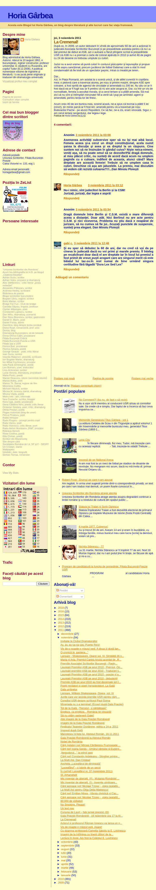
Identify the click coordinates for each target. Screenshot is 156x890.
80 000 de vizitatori (72, 800)
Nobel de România (71, 741)
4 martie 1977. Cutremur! (93, 526)
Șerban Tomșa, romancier (16, 454)
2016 (61, 611)
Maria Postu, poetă (13, 375)
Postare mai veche (142, 378)
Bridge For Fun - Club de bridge (19, 304)
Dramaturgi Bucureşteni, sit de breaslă (23, 333)
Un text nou (67, 808)
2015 (61, 615)
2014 (61, 618)
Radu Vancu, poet (12, 423)
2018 (61, 607)
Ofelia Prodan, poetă (14, 409)
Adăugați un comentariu (72, 277)
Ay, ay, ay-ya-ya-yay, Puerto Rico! (80, 644)
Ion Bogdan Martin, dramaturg (18, 359)
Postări (62, 590)
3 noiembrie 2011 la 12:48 (91, 243)
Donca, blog (9, 330)
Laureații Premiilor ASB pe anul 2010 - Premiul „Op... (91, 667)
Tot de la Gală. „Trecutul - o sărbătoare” (84, 708)
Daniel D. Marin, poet (14, 319)
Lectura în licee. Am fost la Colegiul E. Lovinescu (89, 838)
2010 (61, 878)
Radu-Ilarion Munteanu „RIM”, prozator (23, 428)
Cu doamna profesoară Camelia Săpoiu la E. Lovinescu (93, 830)
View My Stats (10, 472)
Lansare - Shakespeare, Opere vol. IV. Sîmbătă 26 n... (92, 656)
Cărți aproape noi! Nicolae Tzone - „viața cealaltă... (90, 786)
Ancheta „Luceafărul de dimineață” (81, 763)
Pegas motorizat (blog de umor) (19, 412)
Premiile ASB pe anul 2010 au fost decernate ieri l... (91, 682)
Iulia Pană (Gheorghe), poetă (18, 364)
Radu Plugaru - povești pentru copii (21, 420)
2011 (61, 629)
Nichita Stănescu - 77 (91, 546)
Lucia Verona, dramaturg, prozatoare (22, 372)
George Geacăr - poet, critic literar (21, 351)
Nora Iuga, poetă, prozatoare (18, 401)
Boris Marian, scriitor (13, 301)
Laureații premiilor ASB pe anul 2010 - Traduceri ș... (91, 670)
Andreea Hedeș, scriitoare (16, 290)
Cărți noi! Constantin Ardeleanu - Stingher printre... (90, 756)
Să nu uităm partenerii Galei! (77, 715)
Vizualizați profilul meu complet (20, 81)
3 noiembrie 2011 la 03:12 (105, 185)
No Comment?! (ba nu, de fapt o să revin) (103, 399)
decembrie (67, 633)
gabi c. (68, 243)
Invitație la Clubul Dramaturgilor (79, 641)
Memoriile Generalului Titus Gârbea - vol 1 (103, 419)
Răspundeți (71, 174)
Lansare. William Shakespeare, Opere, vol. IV (87, 693)
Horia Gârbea (30, 15)
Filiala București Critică (15, 338)
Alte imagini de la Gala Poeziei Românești (85, 719)
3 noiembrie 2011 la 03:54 (93, 209)
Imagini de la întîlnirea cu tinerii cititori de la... (87, 834)
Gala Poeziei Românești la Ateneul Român (85, 737)
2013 (61, 622)
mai (63, 860)
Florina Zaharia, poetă (14, 348)
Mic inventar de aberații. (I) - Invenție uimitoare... (89, 782)
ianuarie (66, 875)
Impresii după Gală (72, 730)
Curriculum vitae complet (16, 99)
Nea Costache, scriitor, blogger (19, 399)
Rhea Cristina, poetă (13, 433)
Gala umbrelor (69, 689)
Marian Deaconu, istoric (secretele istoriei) (25, 378)
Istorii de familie (11, 102)
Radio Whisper (10, 417)
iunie (64, 856)
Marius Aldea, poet (12, 380)
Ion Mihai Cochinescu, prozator (19, 362)
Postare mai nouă (64, 378)
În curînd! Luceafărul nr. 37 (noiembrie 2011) (87, 771)
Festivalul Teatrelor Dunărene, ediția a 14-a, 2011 (89, 726)
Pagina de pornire (103, 378)
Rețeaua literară (11, 431)
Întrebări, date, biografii (15, 452)
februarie (66, 871)
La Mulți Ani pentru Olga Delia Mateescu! (84, 789)
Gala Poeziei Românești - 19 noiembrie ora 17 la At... (92, 815)
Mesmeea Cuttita (12, 386)
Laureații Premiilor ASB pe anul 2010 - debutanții (89, 678)
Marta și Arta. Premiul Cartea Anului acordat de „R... (91, 659)
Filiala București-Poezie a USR (19, 341)
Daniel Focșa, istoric (13, 322)
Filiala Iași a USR (12, 343)
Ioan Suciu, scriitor (12, 354)
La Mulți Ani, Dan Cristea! (75, 760)
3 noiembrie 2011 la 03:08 (93, 135)
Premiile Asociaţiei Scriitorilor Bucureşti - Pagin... (89, 663)
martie (65, 867)
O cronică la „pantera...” (74, 652)
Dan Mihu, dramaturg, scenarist (19, 314)
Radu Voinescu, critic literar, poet (20, 425)
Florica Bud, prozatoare (15, 346)
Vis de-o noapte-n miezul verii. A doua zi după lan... (90, 648)
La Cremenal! (68, 819)
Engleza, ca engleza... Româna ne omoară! (86, 711)
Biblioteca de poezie (13, 293)
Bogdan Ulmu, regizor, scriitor (18, 298)
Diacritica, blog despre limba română (22, 325)
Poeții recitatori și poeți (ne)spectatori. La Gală (88, 685)
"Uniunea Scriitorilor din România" (20, 269)
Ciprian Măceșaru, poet (15, 309)
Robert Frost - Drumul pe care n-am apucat (87, 479)
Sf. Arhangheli (69, 774)
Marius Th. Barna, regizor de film (20, 383)
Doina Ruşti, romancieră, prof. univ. (21, 327)
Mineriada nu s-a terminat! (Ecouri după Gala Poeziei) (92, 704)
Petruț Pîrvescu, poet (14, 415)
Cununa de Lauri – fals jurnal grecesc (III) (85, 812)
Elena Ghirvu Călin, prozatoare (19, 335)
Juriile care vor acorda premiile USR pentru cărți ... (90, 696)
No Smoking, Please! (73, 804)
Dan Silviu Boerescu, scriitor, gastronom (24, 317)
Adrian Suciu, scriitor (13, 277)
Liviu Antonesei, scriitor (15, 370)
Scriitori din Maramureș (15, 438)
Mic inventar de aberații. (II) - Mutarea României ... (90, 778)
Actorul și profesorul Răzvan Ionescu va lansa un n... (91, 823)
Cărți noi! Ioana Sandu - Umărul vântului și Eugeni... (91, 748)
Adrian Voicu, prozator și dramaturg (21, 280)
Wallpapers (8, 449)
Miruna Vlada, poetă (13, 393)
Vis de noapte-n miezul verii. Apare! (81, 827)
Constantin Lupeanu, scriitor (17, 311)
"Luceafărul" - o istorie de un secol (81, 767)
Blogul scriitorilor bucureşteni (18, 296)
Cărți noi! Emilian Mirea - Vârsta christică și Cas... (89, 793)
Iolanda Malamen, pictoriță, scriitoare (22, 356)
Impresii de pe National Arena (96, 459)
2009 (61, 882)
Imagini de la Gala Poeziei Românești (83, 722)
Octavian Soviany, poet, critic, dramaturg (24, 407)
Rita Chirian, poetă (12, 436)
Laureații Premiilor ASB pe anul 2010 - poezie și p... (91, 674)
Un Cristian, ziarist (12, 446)
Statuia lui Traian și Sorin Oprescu (99, 506)
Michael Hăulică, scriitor (15, 388)
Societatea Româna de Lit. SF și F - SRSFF (26, 444)
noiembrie (67, 637)
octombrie (67, 841)
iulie (64, 852)
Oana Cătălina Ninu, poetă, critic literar (23, 404)
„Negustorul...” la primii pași (77, 752)
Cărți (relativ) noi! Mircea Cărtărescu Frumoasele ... (90, 745)
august (65, 849)
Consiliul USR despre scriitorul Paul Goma (85, 700)
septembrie (68, 845)
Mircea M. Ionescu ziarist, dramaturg (22, 391)
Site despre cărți (11, 441)
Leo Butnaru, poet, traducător (18, 367)
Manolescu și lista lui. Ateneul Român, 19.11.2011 (90, 733)
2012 (61, 626)
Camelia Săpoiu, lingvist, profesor (20, 306)
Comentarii (64, 596)
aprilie (65, 864)
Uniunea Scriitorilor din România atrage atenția (89, 493)
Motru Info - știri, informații (16, 396)
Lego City (84, 439)
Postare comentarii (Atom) (86, 385)
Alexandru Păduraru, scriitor (17, 288)
